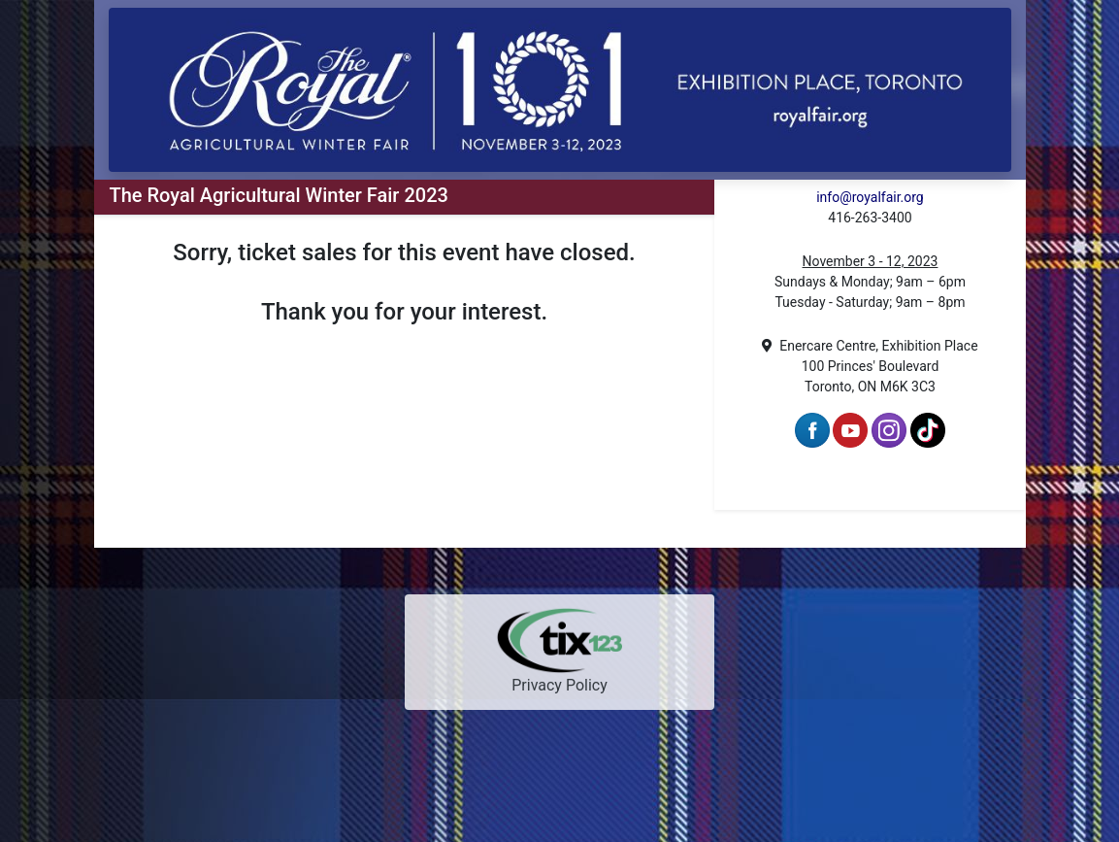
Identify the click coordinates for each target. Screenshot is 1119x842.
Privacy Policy (559, 685)
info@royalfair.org (870, 197)
